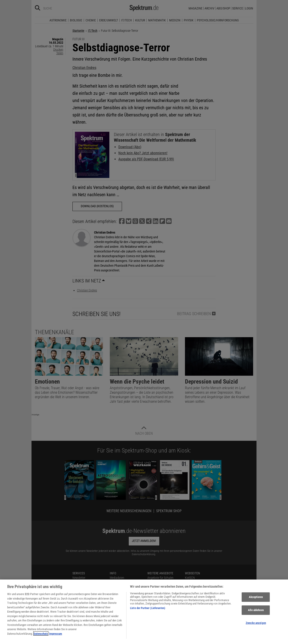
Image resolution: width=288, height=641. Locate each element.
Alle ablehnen (256, 612)
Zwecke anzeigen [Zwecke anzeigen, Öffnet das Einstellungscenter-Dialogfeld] (256, 625)
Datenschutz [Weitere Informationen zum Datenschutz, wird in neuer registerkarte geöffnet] (41, 636)
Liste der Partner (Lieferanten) (147, 610)
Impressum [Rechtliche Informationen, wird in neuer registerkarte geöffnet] (55, 636)
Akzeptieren (256, 599)
